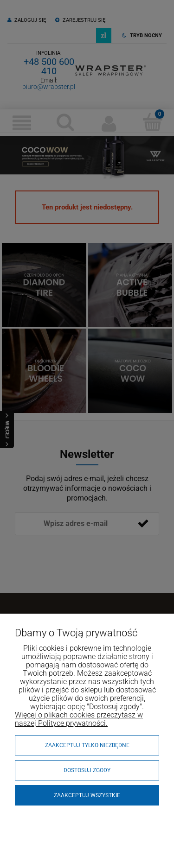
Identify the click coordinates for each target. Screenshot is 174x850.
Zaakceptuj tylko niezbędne (87, 745)
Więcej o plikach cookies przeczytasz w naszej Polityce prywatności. (79, 719)
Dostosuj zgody (87, 770)
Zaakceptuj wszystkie (87, 795)
